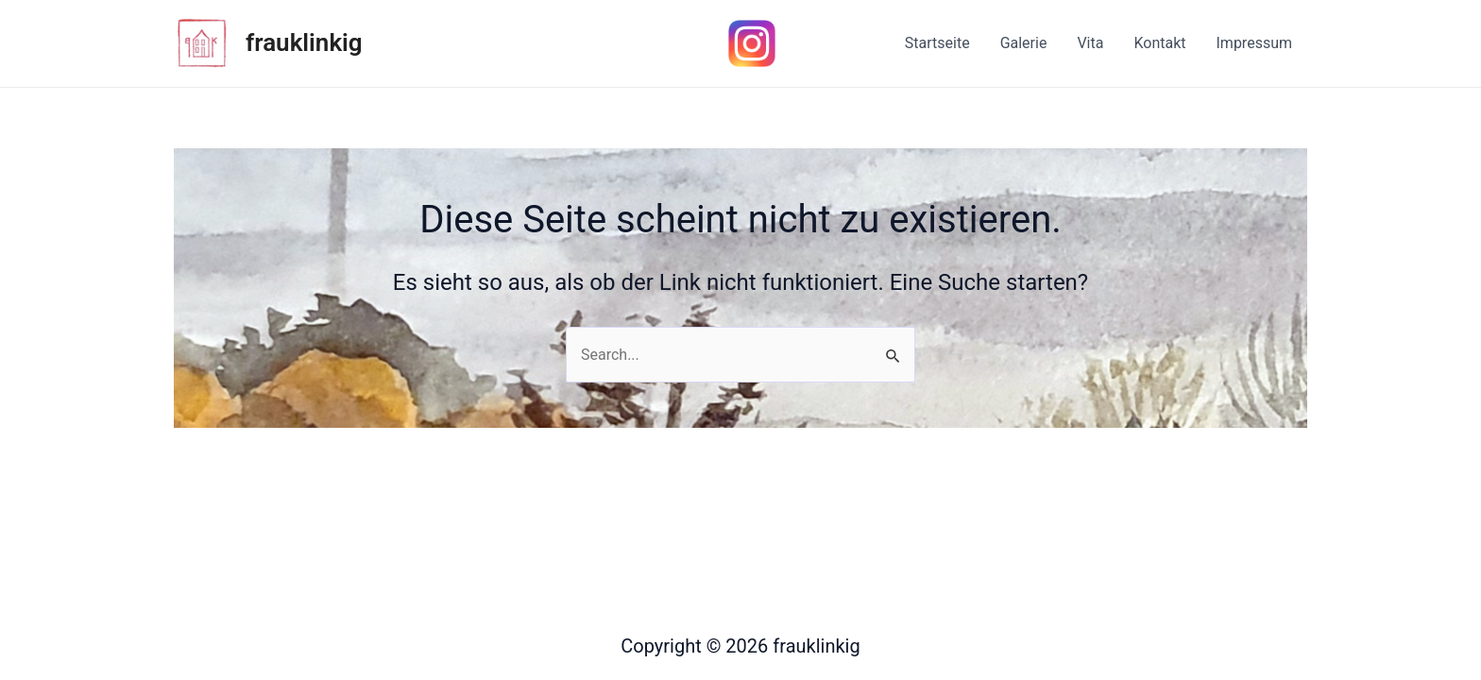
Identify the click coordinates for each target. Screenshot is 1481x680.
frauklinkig (304, 42)
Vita (1090, 43)
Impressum (1255, 43)
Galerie (1023, 43)
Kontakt (1159, 43)
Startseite (937, 43)
